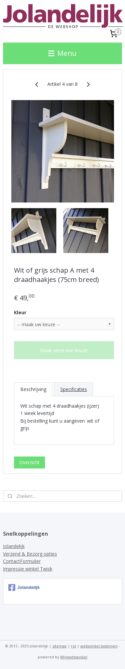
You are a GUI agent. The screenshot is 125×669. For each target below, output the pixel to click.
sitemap (59, 645)
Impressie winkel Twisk (27, 569)
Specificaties (73, 389)
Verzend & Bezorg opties (30, 554)
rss (73, 645)
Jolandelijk (14, 546)
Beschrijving (33, 389)
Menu (62, 53)
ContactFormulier (22, 561)
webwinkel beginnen (99, 645)
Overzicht (29, 462)
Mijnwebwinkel (73, 656)
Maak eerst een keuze (64, 350)
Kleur (20, 312)
